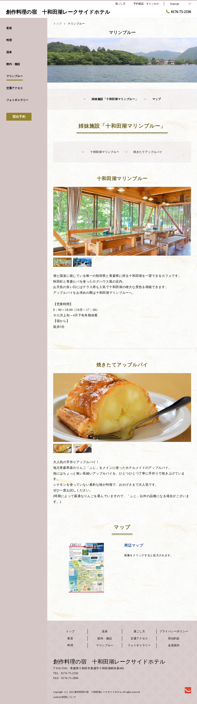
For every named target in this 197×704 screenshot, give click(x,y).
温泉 (105, 631)
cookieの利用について (64, 697)
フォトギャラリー (139, 645)
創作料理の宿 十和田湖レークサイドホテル (109, 662)
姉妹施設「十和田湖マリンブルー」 (110, 99)
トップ (70, 631)
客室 (70, 638)
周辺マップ (133, 545)
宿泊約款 (174, 638)
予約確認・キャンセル (146, 3)
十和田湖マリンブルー (100, 152)
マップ (152, 99)
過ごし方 (139, 631)
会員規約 (174, 645)
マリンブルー (104, 645)
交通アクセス (139, 638)
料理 (70, 645)
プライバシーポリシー (173, 631)
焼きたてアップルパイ (143, 152)
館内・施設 (105, 638)
